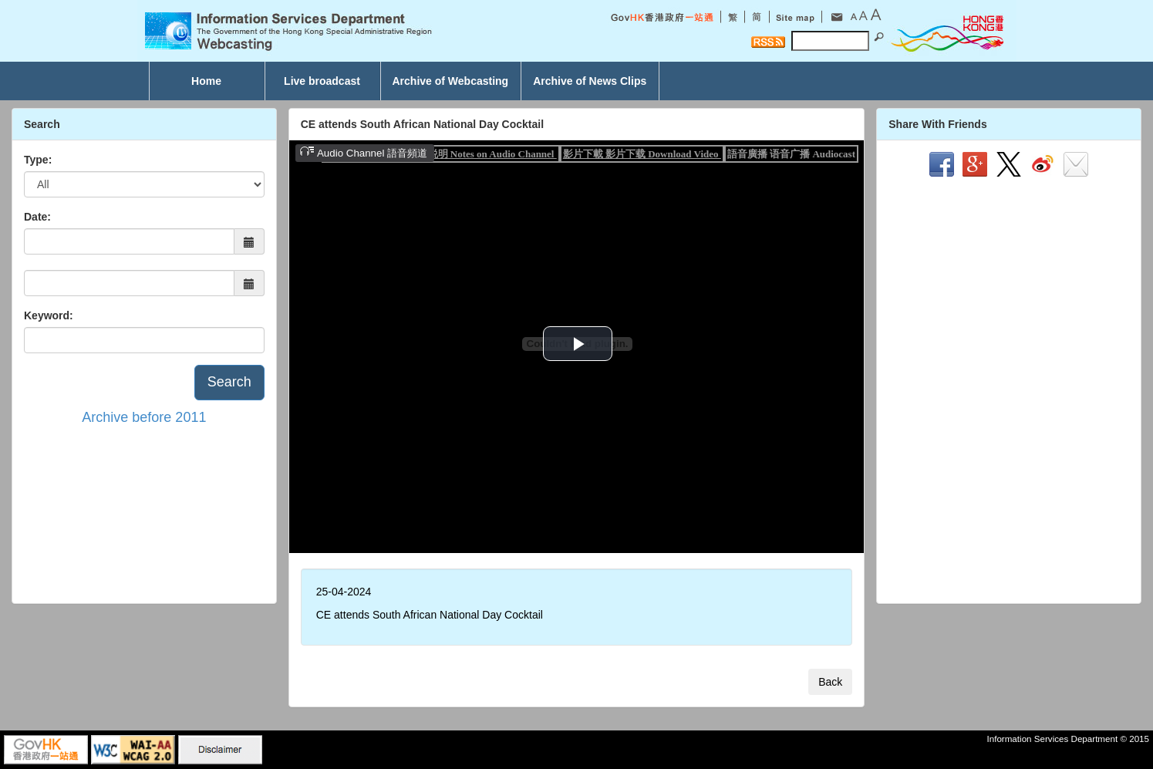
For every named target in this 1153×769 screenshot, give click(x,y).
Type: (38, 159)
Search (229, 382)
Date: (37, 217)
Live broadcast (322, 81)
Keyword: (48, 315)
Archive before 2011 (144, 417)
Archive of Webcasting (451, 81)
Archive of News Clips (589, 81)
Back (830, 682)
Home (206, 81)
